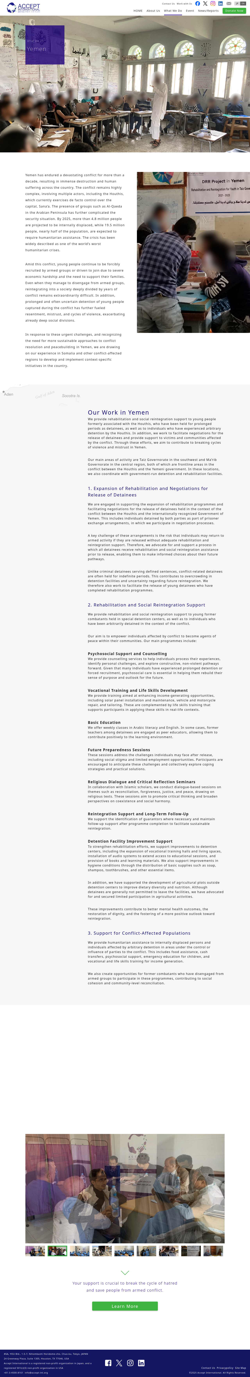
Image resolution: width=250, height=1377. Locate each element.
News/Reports (208, 11)
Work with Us (184, 3)
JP (237, 3)
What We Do (173, 11)
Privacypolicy (225, 1368)
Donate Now (234, 11)
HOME (138, 11)
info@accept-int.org (36, 1372)
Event (190, 11)
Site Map (240, 1368)
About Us (153, 11)
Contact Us (168, 3)
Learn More (125, 1306)
